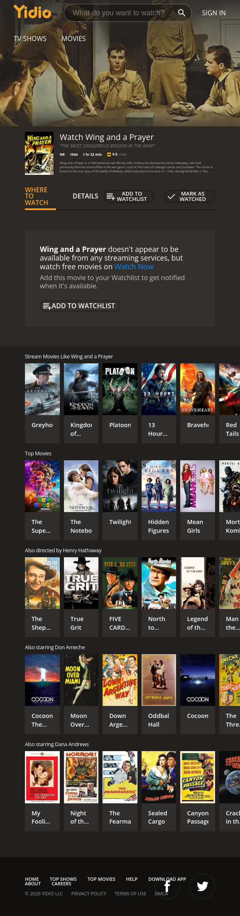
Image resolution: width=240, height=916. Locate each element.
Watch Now (134, 266)
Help (132, 879)
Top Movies (101, 879)
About (33, 883)
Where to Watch (36, 196)
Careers (61, 883)
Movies (73, 38)
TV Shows (30, 38)
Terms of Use (130, 893)
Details (85, 196)
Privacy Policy (88, 893)
